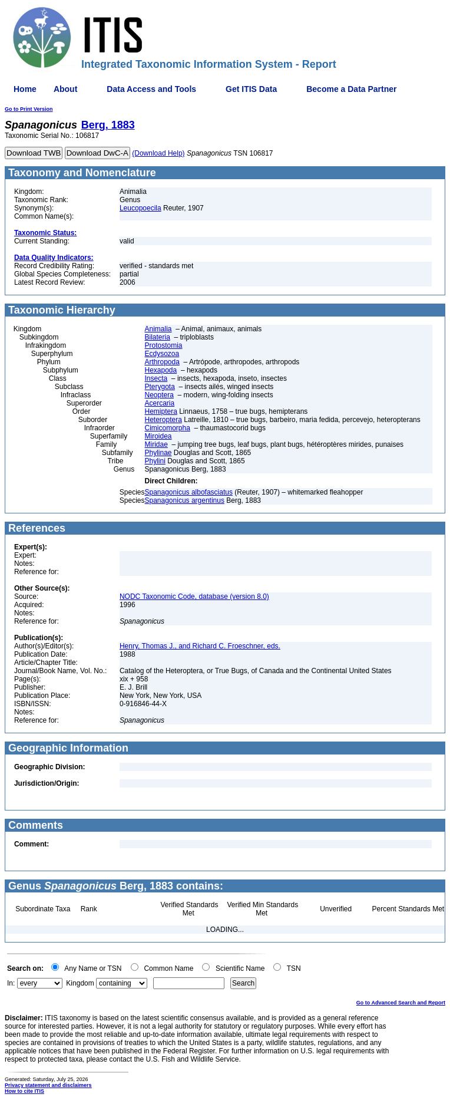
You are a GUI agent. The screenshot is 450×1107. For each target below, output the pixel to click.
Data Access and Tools (151, 89)
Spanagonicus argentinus (184, 500)
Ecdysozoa (162, 354)
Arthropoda (162, 362)
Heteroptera (163, 420)
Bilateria (157, 337)
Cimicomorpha (167, 428)
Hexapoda (161, 370)
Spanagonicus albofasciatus (189, 492)
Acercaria (160, 403)
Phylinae (158, 453)
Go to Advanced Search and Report (400, 1003)
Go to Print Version (29, 109)
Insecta (156, 378)
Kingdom (80, 983)
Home (25, 89)
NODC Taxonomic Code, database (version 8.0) (194, 596)
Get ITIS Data (251, 89)
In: (11, 983)
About (65, 89)
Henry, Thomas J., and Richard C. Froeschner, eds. (200, 646)
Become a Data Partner (351, 89)
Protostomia (164, 345)
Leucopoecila (140, 208)
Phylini (155, 461)
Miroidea (158, 436)
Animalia (158, 329)
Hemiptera (161, 411)
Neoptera (159, 395)
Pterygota (160, 387)
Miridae (156, 444)
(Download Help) (158, 153)
